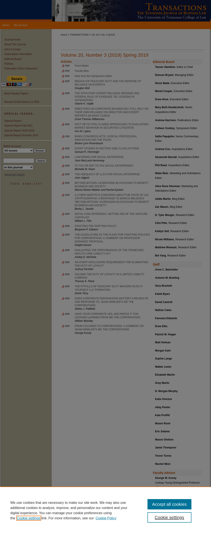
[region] (105, 510)
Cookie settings (28, 518)
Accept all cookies (169, 504)
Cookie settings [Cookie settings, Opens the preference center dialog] (169, 517)
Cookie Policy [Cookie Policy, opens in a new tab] (106, 518)
